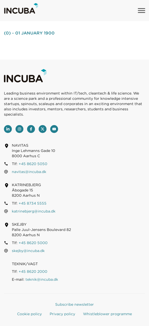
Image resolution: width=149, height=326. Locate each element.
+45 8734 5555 (33, 203)
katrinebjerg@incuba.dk (33, 211)
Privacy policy (62, 314)
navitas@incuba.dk (29, 172)
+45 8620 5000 (33, 243)
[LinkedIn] (8, 129)
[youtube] (54, 129)
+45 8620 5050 (33, 164)
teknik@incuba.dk (41, 279)
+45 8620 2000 (33, 271)
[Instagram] (19, 129)
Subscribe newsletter (74, 304)
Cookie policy (29, 314)
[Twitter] (43, 129)
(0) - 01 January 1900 (29, 33)
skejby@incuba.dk (28, 251)
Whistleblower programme (107, 314)
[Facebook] (31, 129)
